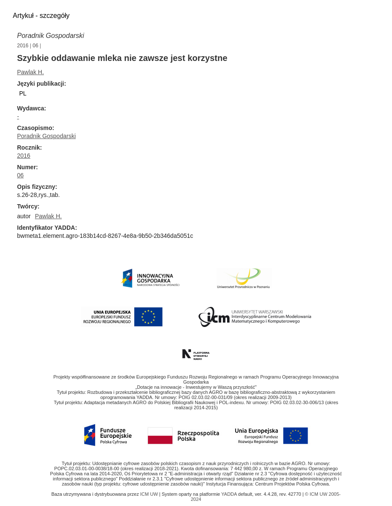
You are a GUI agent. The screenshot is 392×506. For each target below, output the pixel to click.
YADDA (229, 494)
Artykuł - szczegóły (41, 15)
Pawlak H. (30, 72)
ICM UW (149, 494)
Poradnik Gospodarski (50, 35)
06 (35, 46)
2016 (23, 46)
